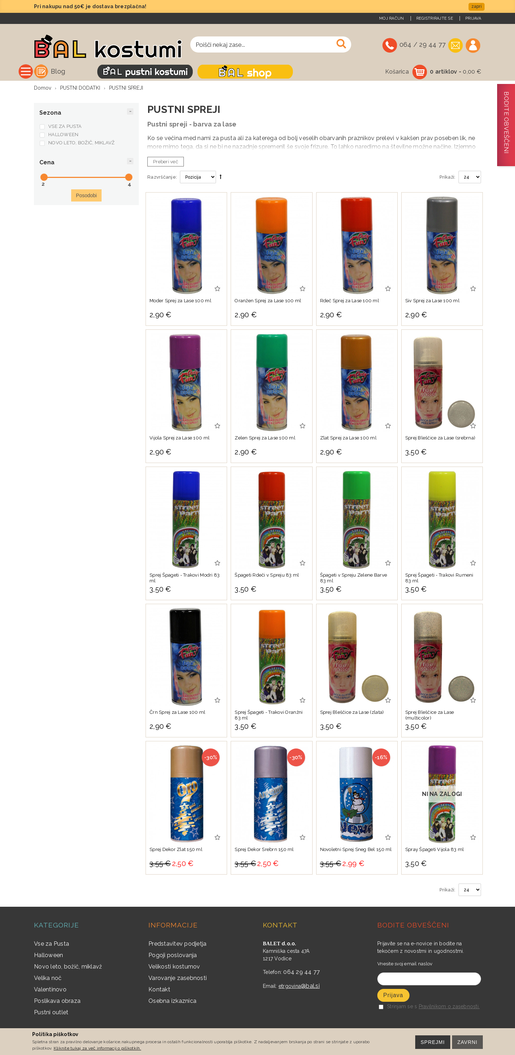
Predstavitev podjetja (177, 944)
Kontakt (159, 990)
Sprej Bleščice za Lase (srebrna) (440, 438)
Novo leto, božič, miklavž (68, 967)
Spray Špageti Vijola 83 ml (434, 850)
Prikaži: (447, 177)
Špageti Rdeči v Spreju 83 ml (267, 575)
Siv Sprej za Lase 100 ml (432, 301)
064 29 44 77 (301, 972)
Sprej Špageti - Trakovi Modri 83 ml (184, 578)
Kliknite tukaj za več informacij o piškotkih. (97, 1048)
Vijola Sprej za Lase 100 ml (179, 438)
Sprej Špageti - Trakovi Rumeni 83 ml (439, 578)
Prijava (473, 18)
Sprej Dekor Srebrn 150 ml (264, 850)
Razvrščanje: (162, 177)
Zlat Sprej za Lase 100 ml (348, 438)
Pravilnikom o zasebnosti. (449, 1007)
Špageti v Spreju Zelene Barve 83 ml (353, 578)
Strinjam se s (398, 1007)
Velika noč (48, 978)
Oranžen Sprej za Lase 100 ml (268, 301)
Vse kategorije (78, 71)
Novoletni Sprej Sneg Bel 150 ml (356, 850)
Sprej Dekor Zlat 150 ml (175, 850)
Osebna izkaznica (172, 1001)
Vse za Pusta (51, 944)
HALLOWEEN (63, 135)
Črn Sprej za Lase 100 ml (177, 713)
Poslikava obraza (57, 1001)
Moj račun (391, 18)
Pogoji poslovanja (172, 955)
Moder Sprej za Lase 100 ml (180, 301)
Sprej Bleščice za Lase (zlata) (352, 713)
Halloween (48, 955)
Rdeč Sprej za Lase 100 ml (349, 301)
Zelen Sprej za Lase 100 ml (265, 438)
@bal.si (310, 986)
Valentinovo (50, 990)
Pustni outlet (51, 1013)
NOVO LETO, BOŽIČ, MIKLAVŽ (81, 143)
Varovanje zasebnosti (177, 978)
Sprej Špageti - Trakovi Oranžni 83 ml (269, 715)
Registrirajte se (434, 18)
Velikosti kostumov (174, 967)
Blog (132, 71)
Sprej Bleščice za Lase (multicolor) (429, 715)
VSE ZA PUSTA (65, 127)
